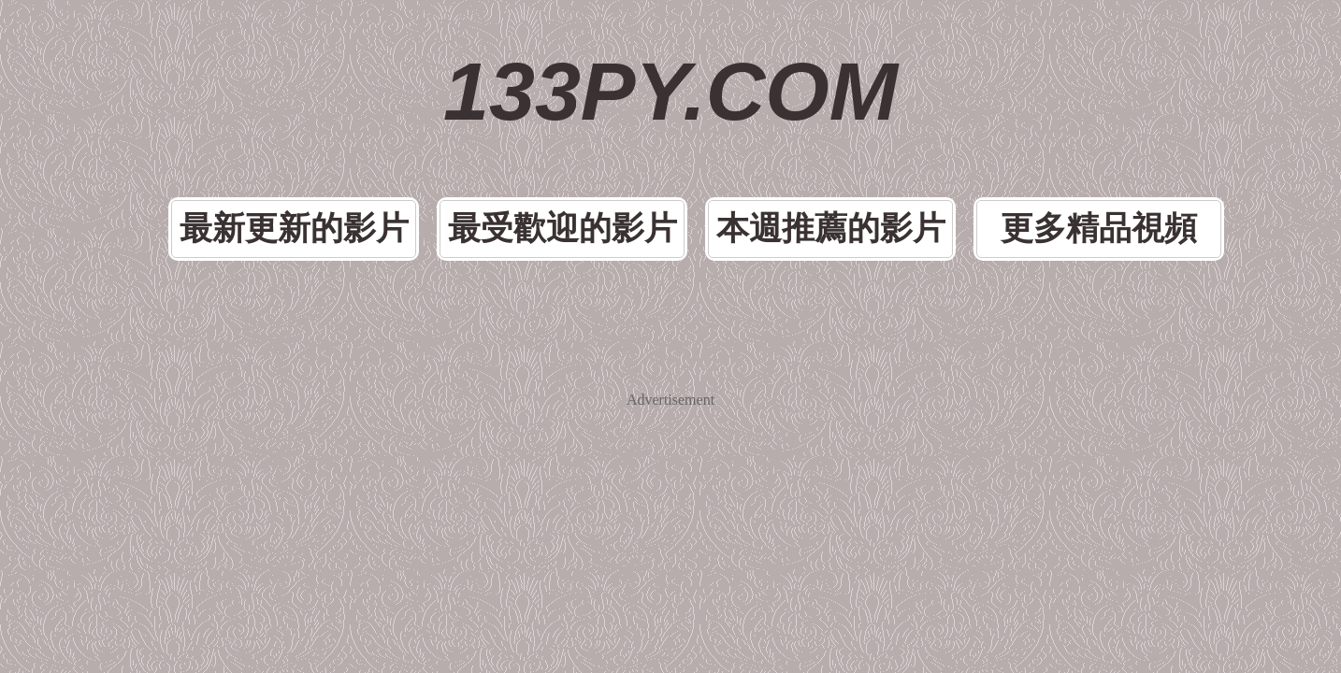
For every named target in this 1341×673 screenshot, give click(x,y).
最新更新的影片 (382, 143)
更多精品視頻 (1005, 143)
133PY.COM (671, 56)
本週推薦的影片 (797, 143)
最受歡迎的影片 (590, 143)
